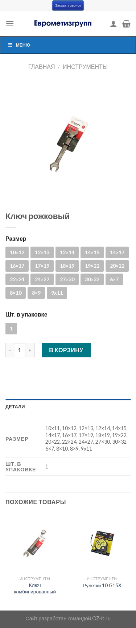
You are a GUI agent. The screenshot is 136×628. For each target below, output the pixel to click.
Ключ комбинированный (35, 588)
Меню (19, 45)
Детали (15, 406)
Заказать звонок (68, 5)
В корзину (66, 349)
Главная (41, 66)
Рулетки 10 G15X (102, 585)
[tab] (68, 406)
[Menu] (9, 23)
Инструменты (85, 66)
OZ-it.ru (101, 618)
